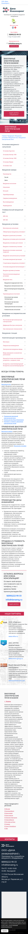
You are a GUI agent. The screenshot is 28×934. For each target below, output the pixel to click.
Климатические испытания (12, 309)
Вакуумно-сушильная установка (12, 235)
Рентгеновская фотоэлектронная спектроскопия (12, 320)
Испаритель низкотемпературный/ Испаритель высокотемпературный (13, 364)
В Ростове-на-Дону (9, 822)
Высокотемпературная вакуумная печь (14, 289)
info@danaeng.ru (15, 43)
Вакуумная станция (9, 333)
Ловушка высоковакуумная (11, 345)
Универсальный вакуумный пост (12, 211)
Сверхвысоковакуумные (10, 198)
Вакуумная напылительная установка (14, 256)
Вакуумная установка (10, 224)
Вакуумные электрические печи (13, 286)
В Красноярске (8, 815)
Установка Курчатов (8, 151)
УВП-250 (5, 216)
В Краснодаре (8, 813)
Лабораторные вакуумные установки (13, 232)
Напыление (6, 187)
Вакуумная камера (9, 170)
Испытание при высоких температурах (11, 303)
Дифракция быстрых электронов (12, 325)
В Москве (7, 809)
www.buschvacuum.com (17, 681)
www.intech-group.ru (16, 658)
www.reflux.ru (13, 636)
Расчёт (6, 177)
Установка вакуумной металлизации (13, 267)
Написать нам (14, 46)
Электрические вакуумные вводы (12, 349)
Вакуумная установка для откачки (13, 243)
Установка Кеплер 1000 (9, 154)
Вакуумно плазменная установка (12, 246)
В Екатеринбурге (9, 811)
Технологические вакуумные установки (11, 275)
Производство (7, 174)
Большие (5, 191)
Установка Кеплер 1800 (9, 158)
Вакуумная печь (7, 279)
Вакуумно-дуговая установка (11, 270)
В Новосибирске (9, 820)
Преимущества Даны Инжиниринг (14, 420)
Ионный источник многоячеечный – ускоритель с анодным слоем (13, 359)
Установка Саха (7, 165)
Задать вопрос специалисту (14, 114)
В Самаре (7, 824)
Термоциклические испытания (13, 306)
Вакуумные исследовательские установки (14, 314)
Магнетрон (6, 342)
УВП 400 (5, 220)
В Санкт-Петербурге (10, 826)
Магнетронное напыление (10, 228)
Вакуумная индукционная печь (13, 283)
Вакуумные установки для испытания (14, 239)
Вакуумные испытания (9, 183)
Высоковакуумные (8, 202)
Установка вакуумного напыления (10, 145)
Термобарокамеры (8, 194)
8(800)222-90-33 (13, 595)
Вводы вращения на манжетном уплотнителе (12, 354)
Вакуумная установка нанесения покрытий (12, 251)
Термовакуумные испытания (11, 294)
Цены (6, 180)
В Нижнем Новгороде (10, 817)
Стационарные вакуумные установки (13, 263)
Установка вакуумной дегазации (12, 259)
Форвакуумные (7, 205)
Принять (5, 931)
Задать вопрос (14, 604)
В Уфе (6, 828)
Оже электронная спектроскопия (12, 329)
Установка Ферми (8, 162)
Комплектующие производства (14, 338)
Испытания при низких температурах (11, 298)
